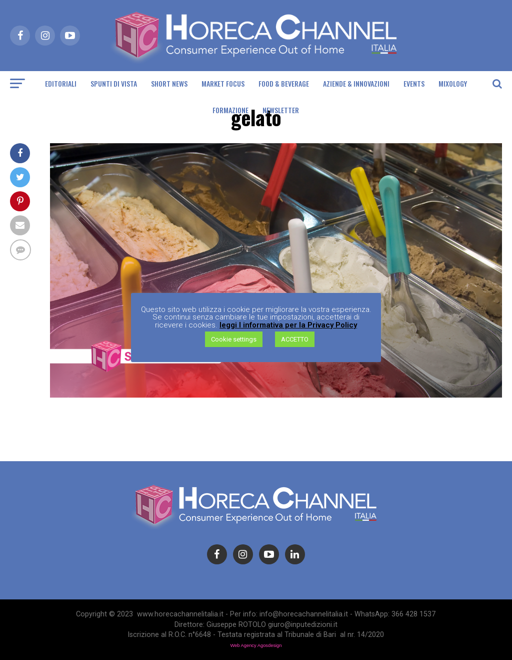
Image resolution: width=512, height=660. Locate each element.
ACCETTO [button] (294, 339)
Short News (169, 83)
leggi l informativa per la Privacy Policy (288, 325)
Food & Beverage (283, 83)
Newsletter (280, 110)
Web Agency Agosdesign (256, 645)
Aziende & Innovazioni (356, 83)
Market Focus (223, 83)
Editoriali (60, 83)
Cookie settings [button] (233, 339)
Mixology (452, 83)
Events (414, 83)
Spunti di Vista (113, 83)
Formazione (230, 110)
